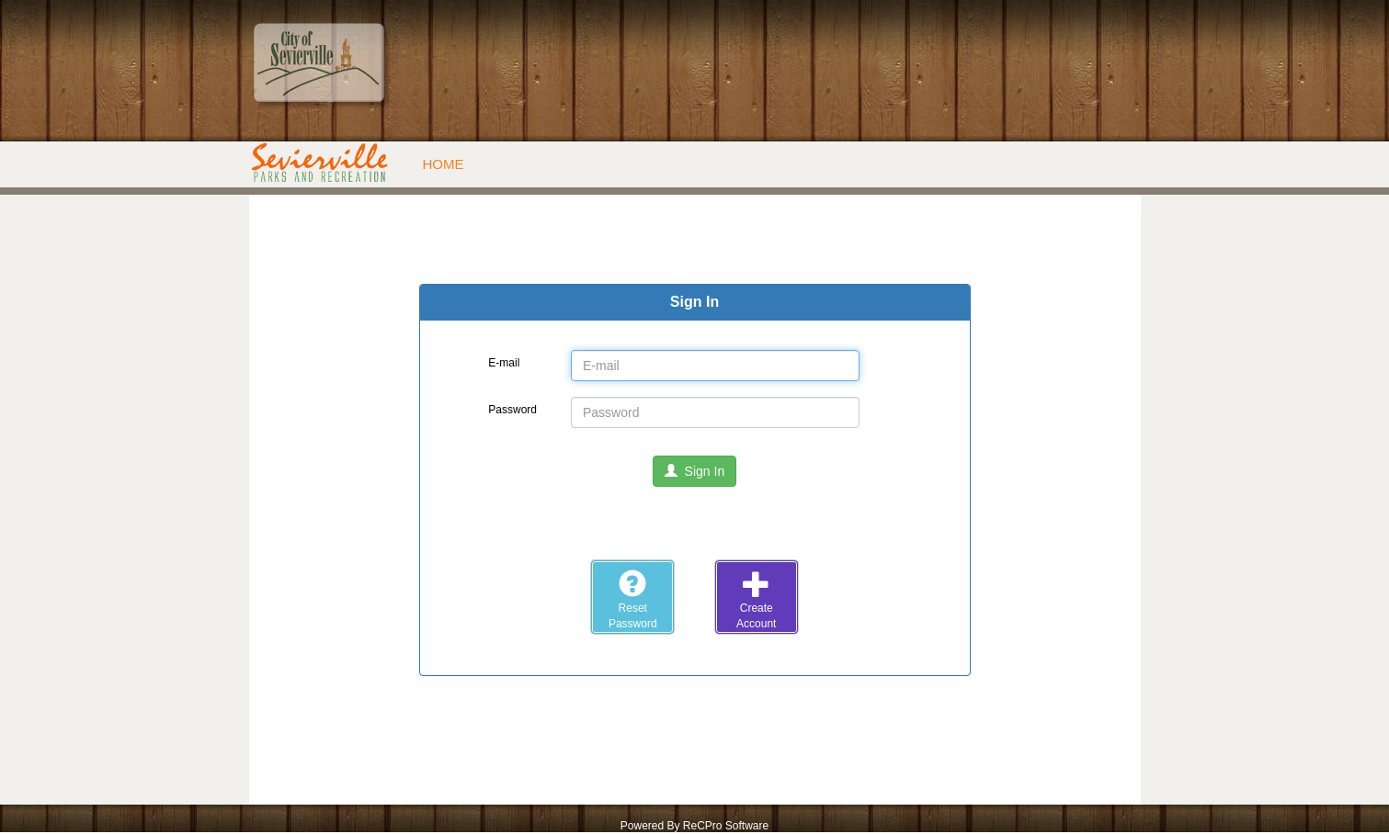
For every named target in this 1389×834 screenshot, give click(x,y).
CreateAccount (756, 599)
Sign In (694, 471)
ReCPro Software (726, 825)
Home (443, 164)
